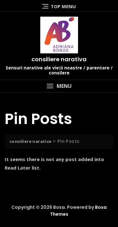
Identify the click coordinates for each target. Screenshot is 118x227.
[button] (59, 86)
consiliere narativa (59, 59)
